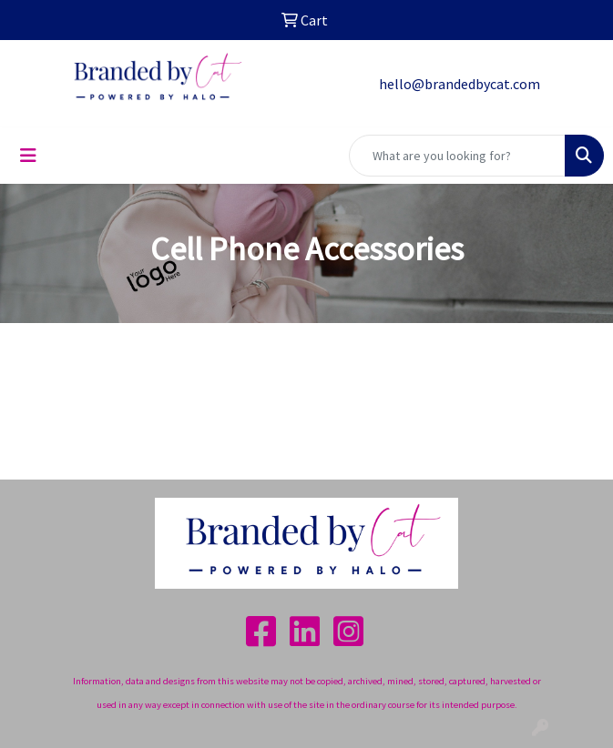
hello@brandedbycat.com (459, 84)
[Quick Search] (457, 156)
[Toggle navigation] (28, 155)
